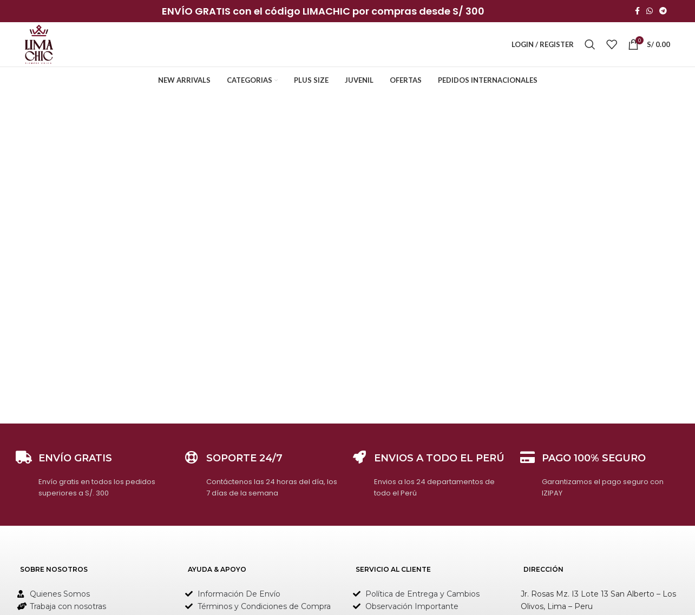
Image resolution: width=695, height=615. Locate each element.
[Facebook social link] (637, 11)
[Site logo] (40, 46)
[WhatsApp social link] (649, 11)
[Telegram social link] (663, 11)
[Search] (590, 47)
